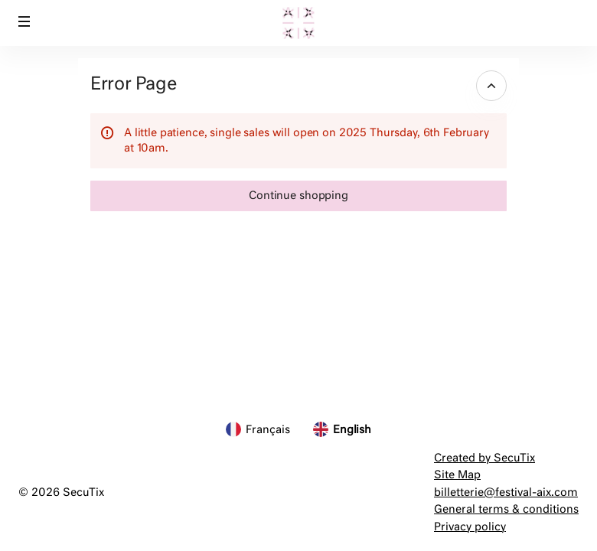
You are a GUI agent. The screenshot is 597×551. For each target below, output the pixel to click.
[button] (24, 21)
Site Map (457, 475)
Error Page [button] (133, 84)
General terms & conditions (506, 509)
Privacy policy (470, 527)
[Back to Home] (298, 23)
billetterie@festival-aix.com (506, 492)
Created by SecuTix (484, 458)
